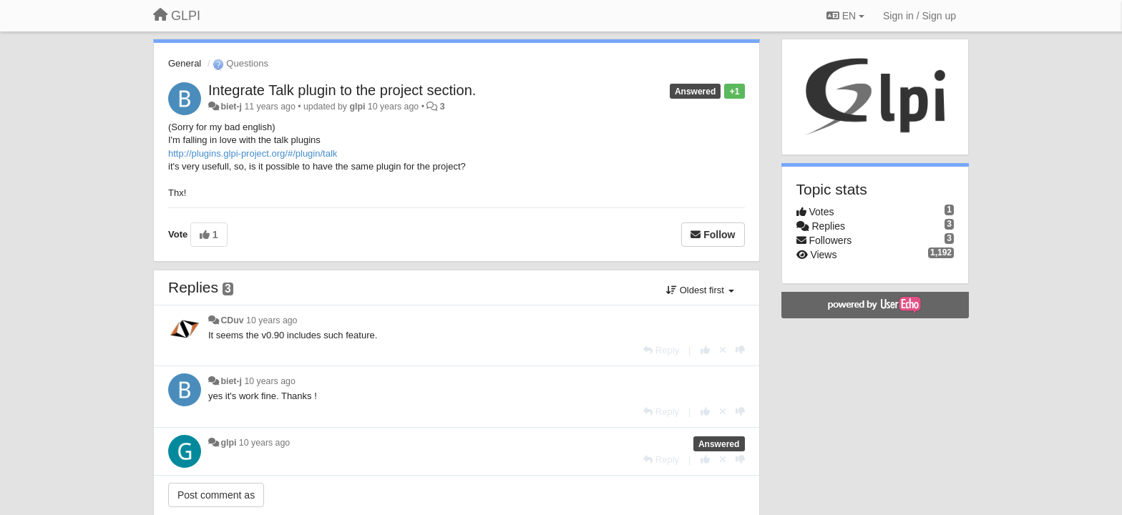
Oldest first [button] (699, 290)
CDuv (231, 320)
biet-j (231, 107)
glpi (357, 107)
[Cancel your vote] (722, 350)
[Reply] (661, 350)
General (184, 63)
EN (845, 15)
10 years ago (271, 320)
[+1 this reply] (705, 350)
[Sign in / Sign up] (919, 16)
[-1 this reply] (740, 350)
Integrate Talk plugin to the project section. (342, 90)
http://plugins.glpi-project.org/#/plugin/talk (252, 153)
